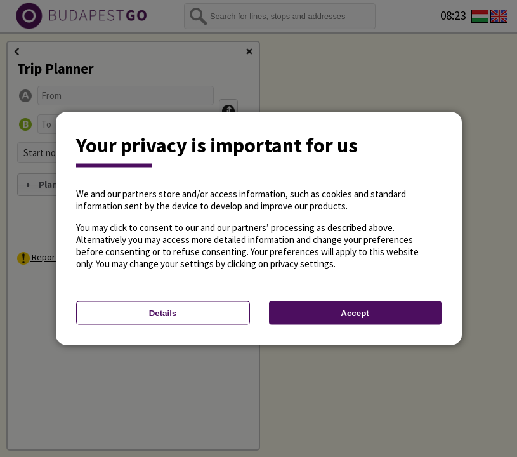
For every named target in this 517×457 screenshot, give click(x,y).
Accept (355, 313)
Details (163, 313)
